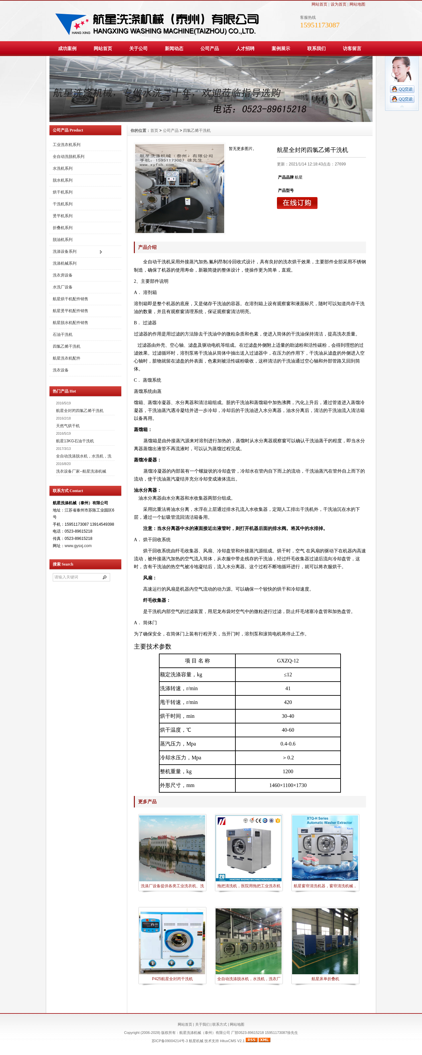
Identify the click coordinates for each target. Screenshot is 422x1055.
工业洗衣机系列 (66, 144)
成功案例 (67, 48)
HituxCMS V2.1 (232, 1041)
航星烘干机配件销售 (70, 299)
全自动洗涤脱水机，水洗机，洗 (83, 456)
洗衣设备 (61, 370)
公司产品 (209, 48)
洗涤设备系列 (64, 251)
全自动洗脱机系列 (68, 156)
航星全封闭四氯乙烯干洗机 (80, 410)
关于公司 (138, 48)
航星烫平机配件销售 (70, 310)
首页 (154, 130)
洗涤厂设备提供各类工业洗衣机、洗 (172, 886)
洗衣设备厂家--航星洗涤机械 (81, 471)
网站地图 (357, 4)
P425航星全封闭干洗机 (172, 979)
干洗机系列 (63, 204)
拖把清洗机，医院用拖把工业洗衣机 (249, 886)
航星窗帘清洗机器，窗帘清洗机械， (325, 886)
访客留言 (352, 48)
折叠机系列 (63, 227)
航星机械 (196, 1041)
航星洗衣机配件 (66, 358)
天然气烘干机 (68, 426)
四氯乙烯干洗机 (66, 346)
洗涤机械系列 (64, 263)
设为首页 (339, 4)
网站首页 (319, 4)
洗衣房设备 (63, 275)
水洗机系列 (63, 168)
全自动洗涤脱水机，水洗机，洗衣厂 (249, 979)
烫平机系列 (63, 216)
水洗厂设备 (63, 287)
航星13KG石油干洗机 (75, 441)
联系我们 (316, 48)
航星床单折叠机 (325, 979)
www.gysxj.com (78, 545)
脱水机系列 (63, 180)
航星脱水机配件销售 (70, 322)
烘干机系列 (63, 192)
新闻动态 (174, 48)
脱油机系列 (63, 239)
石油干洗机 (63, 334)
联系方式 (219, 1024)
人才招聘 (245, 48)
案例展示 (281, 48)
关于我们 (202, 1024)
